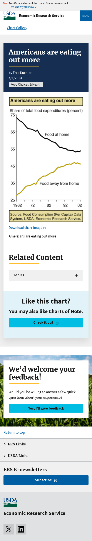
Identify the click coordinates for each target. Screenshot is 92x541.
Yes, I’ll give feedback (46, 408)
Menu (85, 16)
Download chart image (25, 227)
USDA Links (18, 456)
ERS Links (17, 444)
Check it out (43, 322)
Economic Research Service (41, 15)
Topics (18, 275)
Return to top (14, 432)
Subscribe (43, 480)
